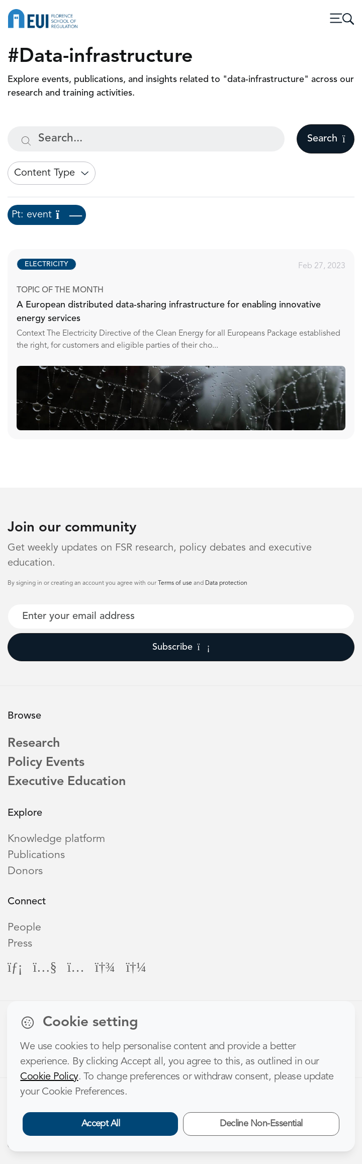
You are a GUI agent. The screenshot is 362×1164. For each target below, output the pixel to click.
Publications (36, 855)
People (24, 927)
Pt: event (47, 215)
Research (34, 743)
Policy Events (46, 762)
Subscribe (181, 647)
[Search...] (146, 138)
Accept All (100, 1123)
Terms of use (176, 583)
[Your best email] (181, 616)
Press (20, 944)
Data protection (226, 583)
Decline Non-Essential (261, 1123)
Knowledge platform (56, 839)
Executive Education (67, 781)
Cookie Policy (49, 1077)
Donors (25, 871)
